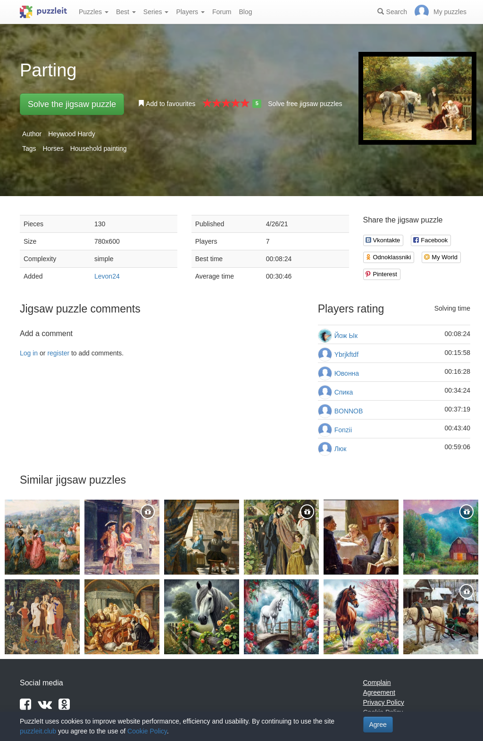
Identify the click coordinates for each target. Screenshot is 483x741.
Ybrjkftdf (346, 354)
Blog (245, 12)
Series (156, 12)
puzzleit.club (38, 731)
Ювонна (346, 373)
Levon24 (107, 276)
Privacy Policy (383, 702)
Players (190, 12)
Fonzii (343, 430)
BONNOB (348, 411)
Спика (343, 392)
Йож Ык (346, 335)
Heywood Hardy (71, 134)
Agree (378, 724)
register (58, 353)
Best (126, 12)
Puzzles (93, 12)
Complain (377, 682)
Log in (29, 353)
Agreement (379, 692)
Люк (340, 449)
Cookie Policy (147, 731)
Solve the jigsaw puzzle (72, 104)
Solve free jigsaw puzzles (305, 103)
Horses (52, 148)
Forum (221, 12)
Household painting (98, 148)
